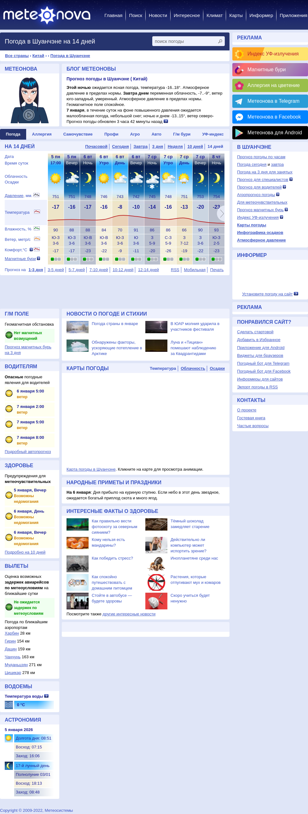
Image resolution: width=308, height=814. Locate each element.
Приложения (293, 15)
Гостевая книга (251, 418)
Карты (236, 15)
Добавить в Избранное (258, 339)
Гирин (10, 641)
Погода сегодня (251, 164)
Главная (113, 15)
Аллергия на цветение (273, 85)
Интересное (187, 15)
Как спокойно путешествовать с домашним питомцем (112, 582)
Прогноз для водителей (259, 187)
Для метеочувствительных (262, 202)
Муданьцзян (16, 664)
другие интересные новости (128, 614)
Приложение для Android (261, 347)
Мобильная (195, 269)
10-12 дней (123, 269)
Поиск (135, 15)
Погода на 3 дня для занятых (265, 172)
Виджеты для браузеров (260, 355)
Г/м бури (181, 134)
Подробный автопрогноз (28, 451)
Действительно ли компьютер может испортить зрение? (188, 545)
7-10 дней (99, 269)
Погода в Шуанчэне (70, 55)
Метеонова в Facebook (274, 116)
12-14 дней (148, 269)
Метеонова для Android (274, 132)
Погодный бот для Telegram (263, 363)
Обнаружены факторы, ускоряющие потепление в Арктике (117, 348)
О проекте (246, 410)
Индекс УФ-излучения (273, 53)
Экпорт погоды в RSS (257, 387)
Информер (261, 15)
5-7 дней (76, 269)
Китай (38, 55)
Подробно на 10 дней (25, 552)
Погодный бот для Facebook (264, 371)
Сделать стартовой (255, 331)
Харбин (12, 633)
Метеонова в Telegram (273, 101)
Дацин (11, 649)
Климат (214, 15)
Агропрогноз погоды (256, 194)
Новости (158, 15)
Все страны (17, 55)
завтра (277, 164)
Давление (14, 195)
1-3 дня (35, 269)
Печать (217, 269)
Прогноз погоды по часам (261, 156)
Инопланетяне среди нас (194, 558)
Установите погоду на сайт (267, 294)
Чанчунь (12, 656)
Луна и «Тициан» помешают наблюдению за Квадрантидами (193, 348)
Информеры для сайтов (260, 379)
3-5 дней (56, 269)
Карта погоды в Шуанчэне (91, 469)
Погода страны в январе (115, 323)
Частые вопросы (253, 425)
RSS (175, 269)
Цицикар (13, 672)
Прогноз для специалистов (262, 179)
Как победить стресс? (112, 558)
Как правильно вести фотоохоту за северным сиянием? (114, 527)
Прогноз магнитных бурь (260, 209)
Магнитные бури (20, 258)
